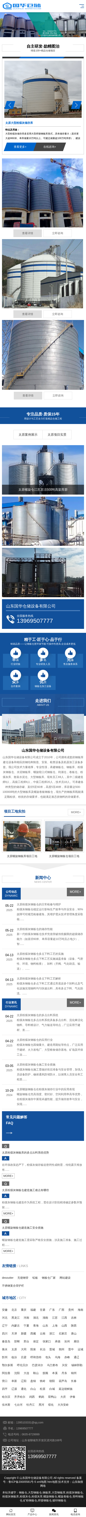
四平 (4, 1388)
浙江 (52, 1333)
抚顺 (45, 1373)
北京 (14, 1309)
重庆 (23, 1309)
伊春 (72, 1396)
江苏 (55, 1317)
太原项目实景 (57, 434)
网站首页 (11, 1512)
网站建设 (65, 1277)
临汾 (14, 1357)
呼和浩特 (35, 1357)
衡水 (4, 1349)
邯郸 (17, 1341)
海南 (80, 1309)
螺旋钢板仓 (50, 1496)
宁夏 (26, 1325)
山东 (45, 1325)
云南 (42, 1333)
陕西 (74, 1325)
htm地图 (52, 1481)
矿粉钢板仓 (30, 1500)
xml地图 (42, 1481)
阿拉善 (6, 1373)
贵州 (71, 1309)
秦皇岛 (6, 1341)
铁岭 (42, 1381)
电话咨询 (75, 1512)
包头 (48, 1357)
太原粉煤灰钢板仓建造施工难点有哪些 (25, 1190)
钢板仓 (23, 1492)
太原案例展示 (28, 434)
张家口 (47, 1341)
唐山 (74, 1333)
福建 (33, 1309)
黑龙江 (15, 1317)
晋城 (52, 1349)
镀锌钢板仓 (59, 1500)
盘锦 (33, 1381)
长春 (74, 1381)
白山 (33, 1388)
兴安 (64, 1365)
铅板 (35, 1277)
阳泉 (33, 1349)
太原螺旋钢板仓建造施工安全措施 (22, 1227)
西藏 (33, 1333)
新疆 (23, 1333)
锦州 (74, 1373)
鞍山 (36, 1373)
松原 (42, 1388)
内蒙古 (15, 1325)
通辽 (76, 1357)
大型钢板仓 (35, 1492)
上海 (55, 1325)
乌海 (57, 1357)
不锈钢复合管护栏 (13, 1285)
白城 (52, 1388)
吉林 (74, 1317)
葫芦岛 (63, 1381)
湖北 (36, 1317)
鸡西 (32, 1396)
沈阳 (17, 1373)
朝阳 (52, 1381)
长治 (42, 1349)
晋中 (71, 1349)
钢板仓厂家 (49, 1277)
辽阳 (23, 1381)
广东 (52, 1309)
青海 (36, 1325)
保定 (36, 1341)
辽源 (14, 1388)
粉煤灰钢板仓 (74, 1492)
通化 (23, 1388)
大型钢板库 (58, 1492)
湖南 (45, 1317)
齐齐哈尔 (19, 1396)
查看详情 (27, 233)
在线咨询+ (49, 146)
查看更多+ (20, 146)
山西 (64, 1325)
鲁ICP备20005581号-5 (22, 1481)
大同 (23, 1349)
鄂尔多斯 (7, 1365)
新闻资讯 (53, 1512)
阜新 (14, 1381)
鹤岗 (41, 1396)
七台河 (18, 1404)
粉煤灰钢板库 (10, 1496)
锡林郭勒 (76, 1365)
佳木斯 (6, 1404)
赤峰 (67, 1357)
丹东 (64, 1373)
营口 (4, 1381)
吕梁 (23, 1357)
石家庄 (63, 1333)
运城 (80, 1349)
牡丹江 (30, 1404)
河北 (4, 1317)
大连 (26, 1373)
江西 (64, 1317)
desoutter (7, 1277)
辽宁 (4, 1325)
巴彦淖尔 (37, 1365)
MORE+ (76, 812)
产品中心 (32, 1512)
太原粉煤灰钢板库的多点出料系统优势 (25, 1152)
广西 (61, 1309)
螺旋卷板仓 (65, 1496)
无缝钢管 (22, 1277)
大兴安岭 (63, 1404)
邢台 (26, 1341)
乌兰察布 (52, 1365)
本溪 (55, 1373)
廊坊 (76, 1341)
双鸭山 (52, 1396)
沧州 (67, 1341)
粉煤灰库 (37, 1496)
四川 (4, 1333)
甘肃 (42, 1309)
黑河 (41, 1404)
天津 (14, 1333)
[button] (39, 35)
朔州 (61, 1349)
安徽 (4, 1309)
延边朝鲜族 (66, 1388)
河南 (26, 1317)
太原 (14, 1349)
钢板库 (47, 1492)
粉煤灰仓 (25, 1496)
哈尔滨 (6, 1396)
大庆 (63, 1396)
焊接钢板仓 (45, 1500)
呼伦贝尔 (22, 1365)
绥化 (51, 1404)
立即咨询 (57, 233)
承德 (57, 1341)
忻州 (4, 1357)
